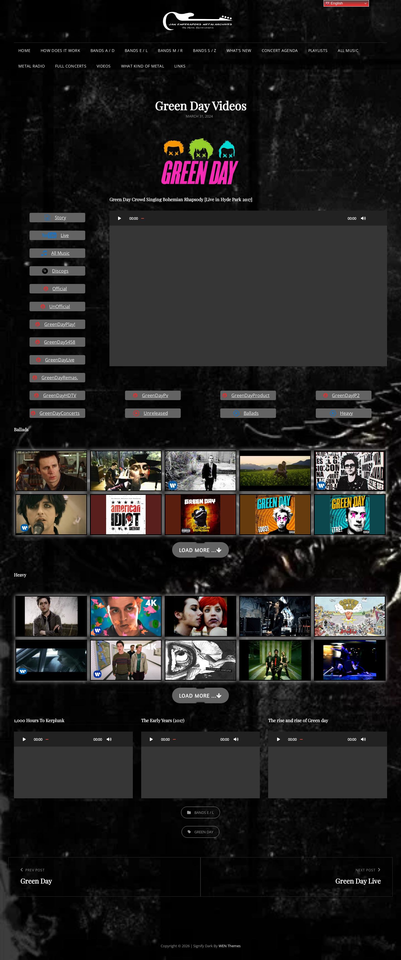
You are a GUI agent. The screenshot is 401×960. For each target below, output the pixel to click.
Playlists (318, 50)
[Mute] (363, 218)
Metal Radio (31, 66)
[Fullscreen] (374, 218)
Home (24, 50)
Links (179, 66)
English (334, 3)
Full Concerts (70, 66)
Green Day (203, 831)
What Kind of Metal (142, 66)
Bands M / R (170, 50)
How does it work (60, 50)
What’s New (239, 50)
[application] (248, 288)
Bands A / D (102, 50)
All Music (348, 50)
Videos (104, 66)
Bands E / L (136, 50)
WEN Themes (230, 945)
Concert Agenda (280, 50)
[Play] (120, 218)
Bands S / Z (204, 50)
